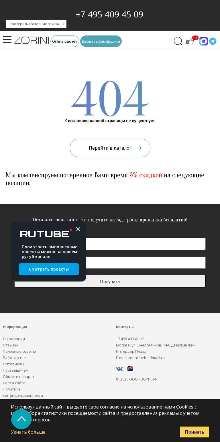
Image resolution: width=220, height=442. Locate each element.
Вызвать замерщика (101, 41)
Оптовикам (13, 363)
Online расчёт (64, 41)
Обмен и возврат (19, 376)
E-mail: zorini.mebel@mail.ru (140, 357)
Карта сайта (14, 382)
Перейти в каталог (115, 148)
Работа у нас (14, 357)
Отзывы (10, 345)
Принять (195, 432)
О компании (14, 338)
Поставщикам (15, 370)
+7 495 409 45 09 (109, 14)
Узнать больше (28, 432)
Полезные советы (19, 351)
